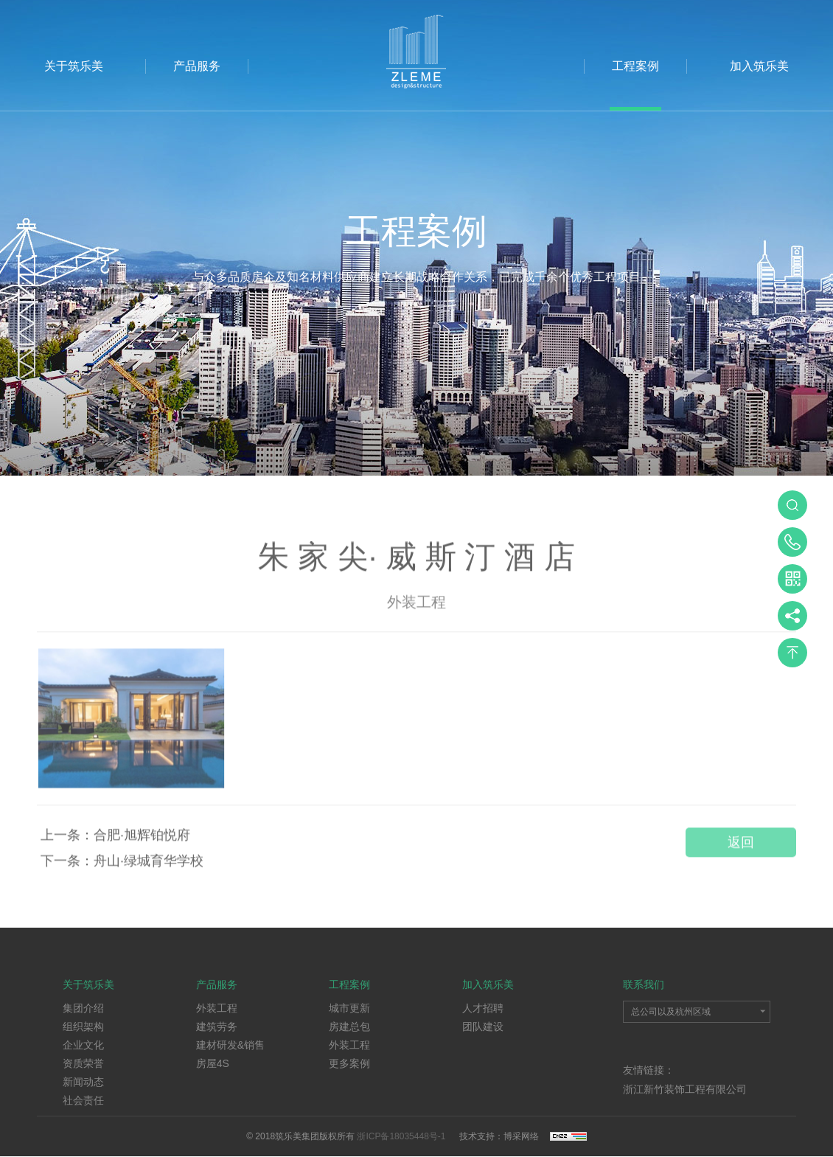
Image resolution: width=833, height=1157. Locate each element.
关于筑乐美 (73, 66)
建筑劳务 (216, 1026)
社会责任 (83, 1100)
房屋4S (212, 1063)
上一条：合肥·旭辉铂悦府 (115, 842)
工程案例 (635, 66)
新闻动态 (83, 1082)
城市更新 (349, 1008)
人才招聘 (482, 1008)
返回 (741, 849)
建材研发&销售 (230, 1045)
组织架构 (83, 1026)
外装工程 (216, 1008)
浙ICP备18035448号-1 (402, 1136)
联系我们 (643, 984)
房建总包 (349, 1026)
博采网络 (521, 1136)
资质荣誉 (83, 1063)
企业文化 (83, 1045)
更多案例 (349, 1063)
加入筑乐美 (759, 66)
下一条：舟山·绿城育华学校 (122, 868)
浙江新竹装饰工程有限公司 (685, 1089)
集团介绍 (83, 1008)
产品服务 (196, 66)
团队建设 (482, 1026)
